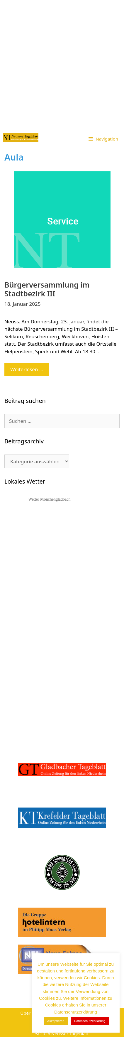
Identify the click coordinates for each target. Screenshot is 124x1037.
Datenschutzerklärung (90, 1021)
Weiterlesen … (29, 370)
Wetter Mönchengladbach (49, 499)
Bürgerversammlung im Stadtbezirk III (46, 289)
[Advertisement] (62, 65)
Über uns (29, 1013)
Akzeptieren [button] (55, 1021)
